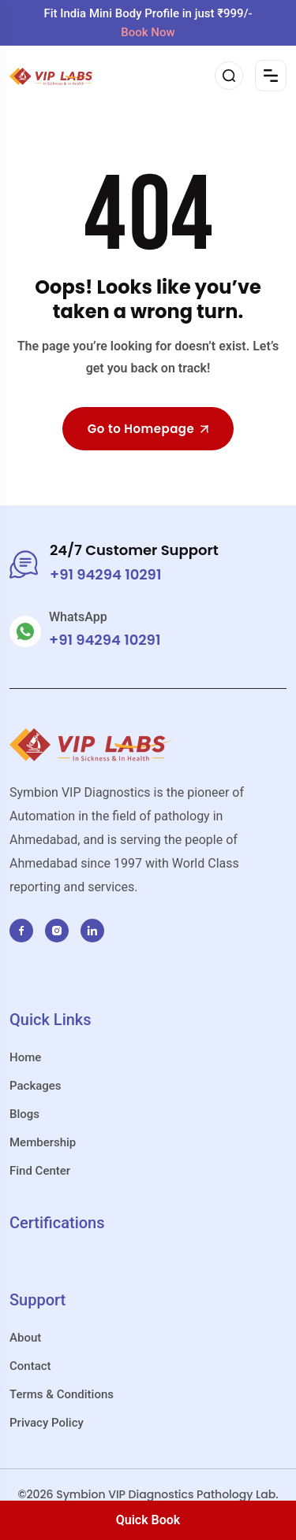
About (25, 1338)
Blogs (24, 1114)
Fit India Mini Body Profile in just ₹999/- (147, 22)
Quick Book (148, 1519)
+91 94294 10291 (104, 640)
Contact (30, 1366)
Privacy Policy (46, 1423)
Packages (35, 1086)
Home (25, 1057)
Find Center (39, 1171)
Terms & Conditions (61, 1394)
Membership (42, 1142)
